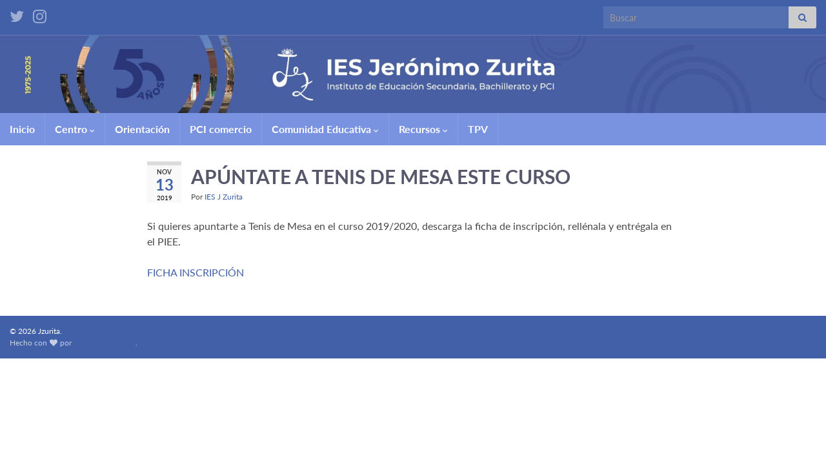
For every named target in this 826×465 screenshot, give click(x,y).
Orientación (142, 129)
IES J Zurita (224, 197)
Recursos (423, 129)
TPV (478, 129)
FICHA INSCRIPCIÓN (195, 272)
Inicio (22, 129)
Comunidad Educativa (325, 129)
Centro (75, 129)
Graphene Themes (105, 342)
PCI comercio (221, 129)
